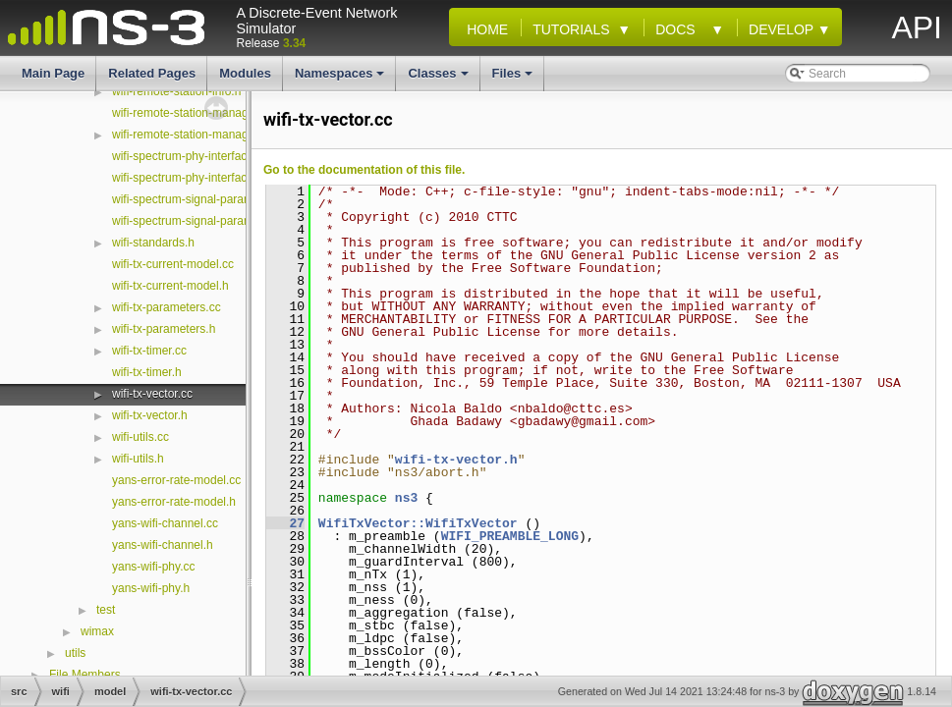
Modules (245, 73)
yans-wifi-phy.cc (153, 566)
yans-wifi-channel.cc (165, 523)
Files (514, 78)
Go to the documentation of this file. (364, 170)
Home (483, 29)
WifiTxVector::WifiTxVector (418, 523)
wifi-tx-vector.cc (152, 394)
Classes (439, 78)
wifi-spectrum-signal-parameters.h (201, 221)
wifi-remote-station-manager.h (190, 134)
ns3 (406, 498)
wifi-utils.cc (140, 437)
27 (285, 523)
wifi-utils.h (138, 458)
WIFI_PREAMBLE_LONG (510, 536)
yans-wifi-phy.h (151, 588)
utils (75, 653)
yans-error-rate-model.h (174, 502)
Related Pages (152, 73)
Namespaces (341, 78)
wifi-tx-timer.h (147, 372)
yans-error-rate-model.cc (176, 480)
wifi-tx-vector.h (150, 415)
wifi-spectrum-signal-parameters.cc (203, 199)
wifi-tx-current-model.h (170, 286)
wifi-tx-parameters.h (163, 329)
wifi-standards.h (153, 242)
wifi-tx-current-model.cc (173, 264)
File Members (85, 674)
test (105, 610)
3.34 (294, 43)
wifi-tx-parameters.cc (166, 307)
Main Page (53, 73)
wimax (97, 631)
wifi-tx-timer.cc (149, 350)
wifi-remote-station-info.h (176, 91)
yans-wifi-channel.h (162, 545)
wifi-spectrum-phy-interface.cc (190, 156)
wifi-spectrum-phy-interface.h (187, 178)
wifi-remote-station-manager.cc (192, 113)
